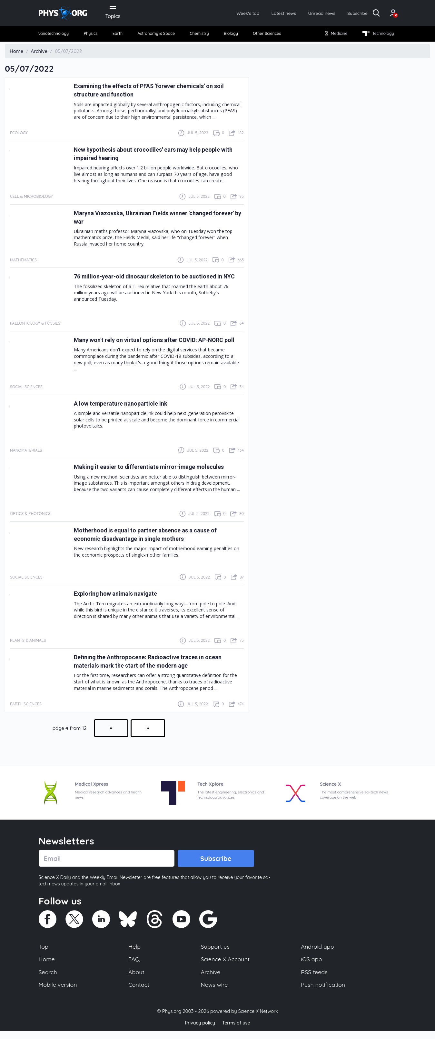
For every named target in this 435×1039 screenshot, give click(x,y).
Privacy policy (199, 1031)
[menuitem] (57, 36)
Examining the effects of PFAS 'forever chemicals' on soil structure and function (153, 92)
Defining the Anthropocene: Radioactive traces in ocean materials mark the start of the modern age (157, 666)
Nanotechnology (57, 35)
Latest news (259, 13)
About (136, 979)
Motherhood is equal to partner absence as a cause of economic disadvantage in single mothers (155, 539)
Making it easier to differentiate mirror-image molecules (158, 472)
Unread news (302, 13)
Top (44, 952)
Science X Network (258, 1019)
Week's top (220, 13)
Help (134, 952)
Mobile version (59, 992)
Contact (139, 992)
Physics (93, 35)
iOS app (311, 966)
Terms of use (237, 1031)
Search (48, 979)
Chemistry (200, 35)
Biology (230, 35)
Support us (215, 952)
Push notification (324, 992)
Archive (210, 979)
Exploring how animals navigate (121, 598)
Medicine (334, 35)
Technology (375, 35)
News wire (214, 992)
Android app (318, 952)
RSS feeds (314, 979)
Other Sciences (265, 35)
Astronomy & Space (156, 35)
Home (47, 966)
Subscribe (341, 13)
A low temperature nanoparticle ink (127, 408)
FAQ (134, 966)
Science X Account (225, 966)
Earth (118, 35)
